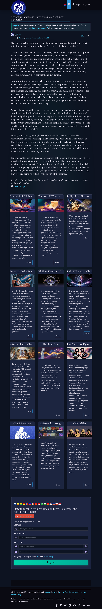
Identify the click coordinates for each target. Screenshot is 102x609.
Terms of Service (65, 592)
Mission (55, 592)
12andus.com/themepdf (37, 28)
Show (28, 262)
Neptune (28, 38)
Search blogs (18, 186)
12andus (18, 34)
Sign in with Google (23, 516)
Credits (14, 594)
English (46, 38)
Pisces (34, 38)
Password (18, 542)
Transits (21, 38)
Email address (19, 533)
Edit (82, 36)
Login (78, 4)
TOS (38, 556)
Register (86, 4)
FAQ (85, 592)
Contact (48, 592)
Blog (19, 594)
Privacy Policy (48, 556)
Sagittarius (40, 38)
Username (18, 525)
